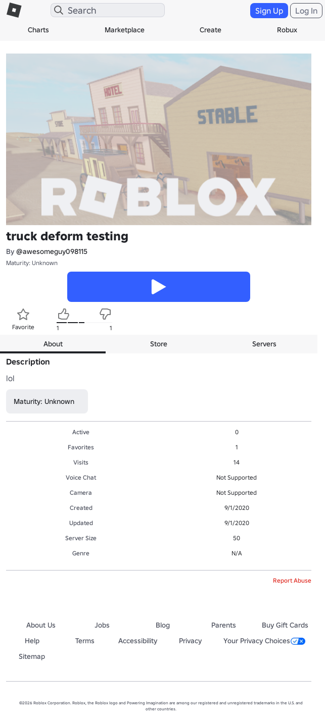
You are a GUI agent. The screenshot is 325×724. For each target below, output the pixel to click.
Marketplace (125, 29)
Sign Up (269, 11)
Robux (287, 29)
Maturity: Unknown (32, 263)
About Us (41, 625)
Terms (85, 640)
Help (32, 640)
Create (210, 29)
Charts (38, 29)
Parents (223, 625)
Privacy (190, 640)
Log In (306, 11)
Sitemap (32, 656)
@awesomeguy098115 (51, 251)
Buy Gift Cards (285, 625)
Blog (163, 625)
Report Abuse (292, 580)
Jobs (102, 625)
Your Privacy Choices (264, 640)
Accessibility (137, 640)
